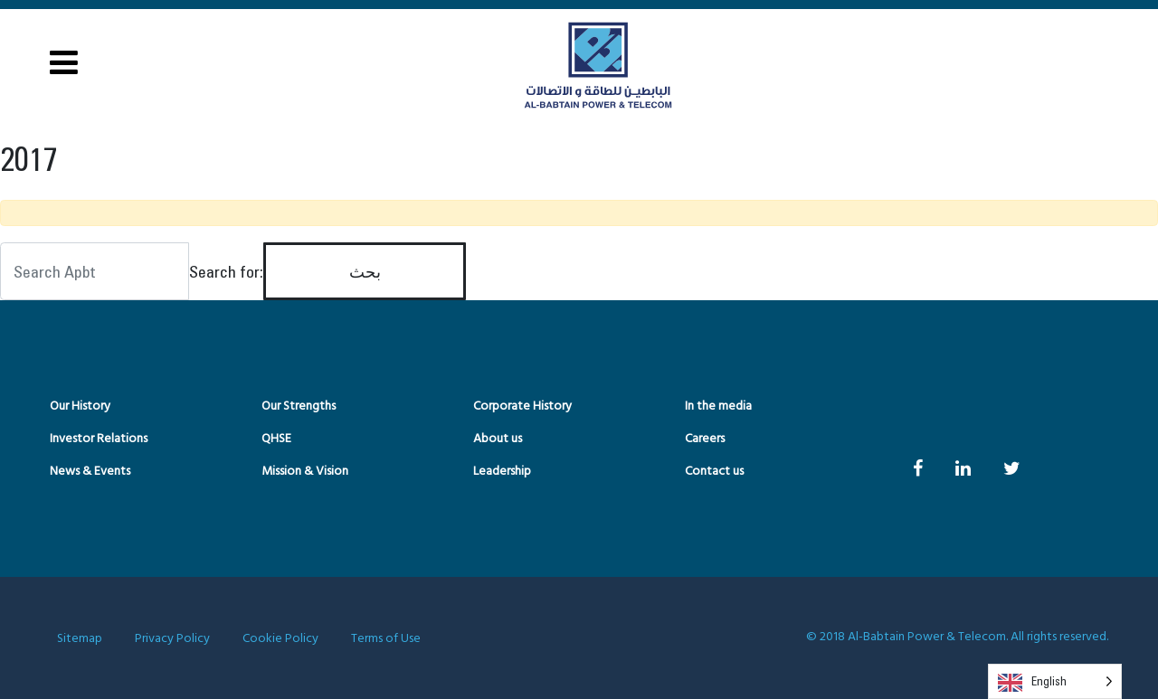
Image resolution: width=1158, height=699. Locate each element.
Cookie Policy (280, 638)
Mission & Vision (304, 471)
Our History (80, 406)
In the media (718, 406)
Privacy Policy (172, 638)
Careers (705, 439)
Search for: (226, 271)
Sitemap (79, 638)
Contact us (714, 471)
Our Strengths (298, 406)
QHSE (276, 439)
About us (497, 439)
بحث (365, 271)
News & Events (90, 471)
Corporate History (522, 406)
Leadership (502, 471)
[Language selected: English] (1055, 681)
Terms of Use (386, 638)
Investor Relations (98, 439)
